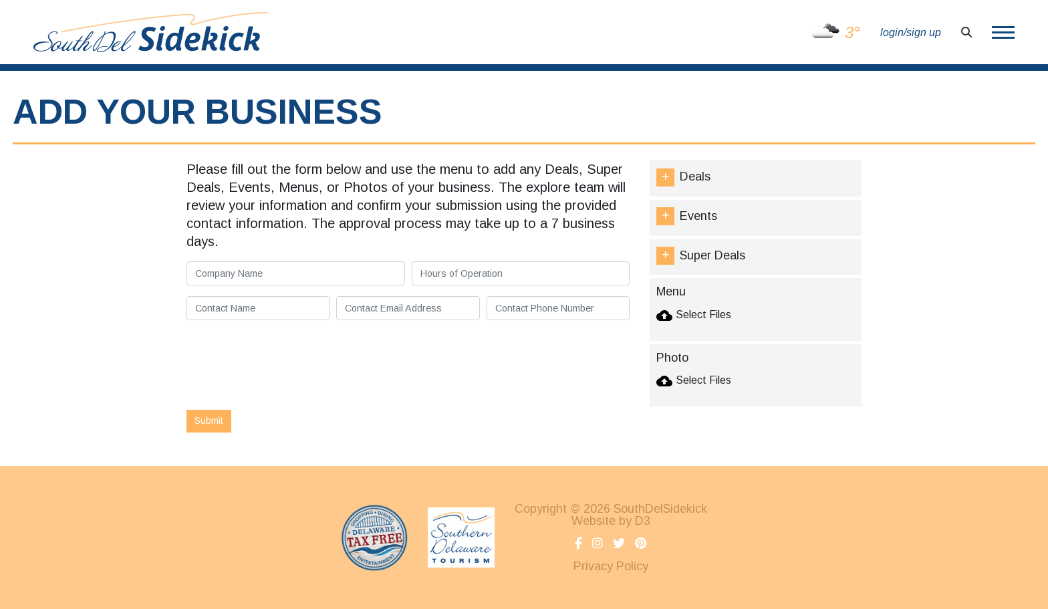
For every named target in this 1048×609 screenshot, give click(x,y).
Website (593, 520)
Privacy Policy (610, 566)
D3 (642, 520)
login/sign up (910, 32)
